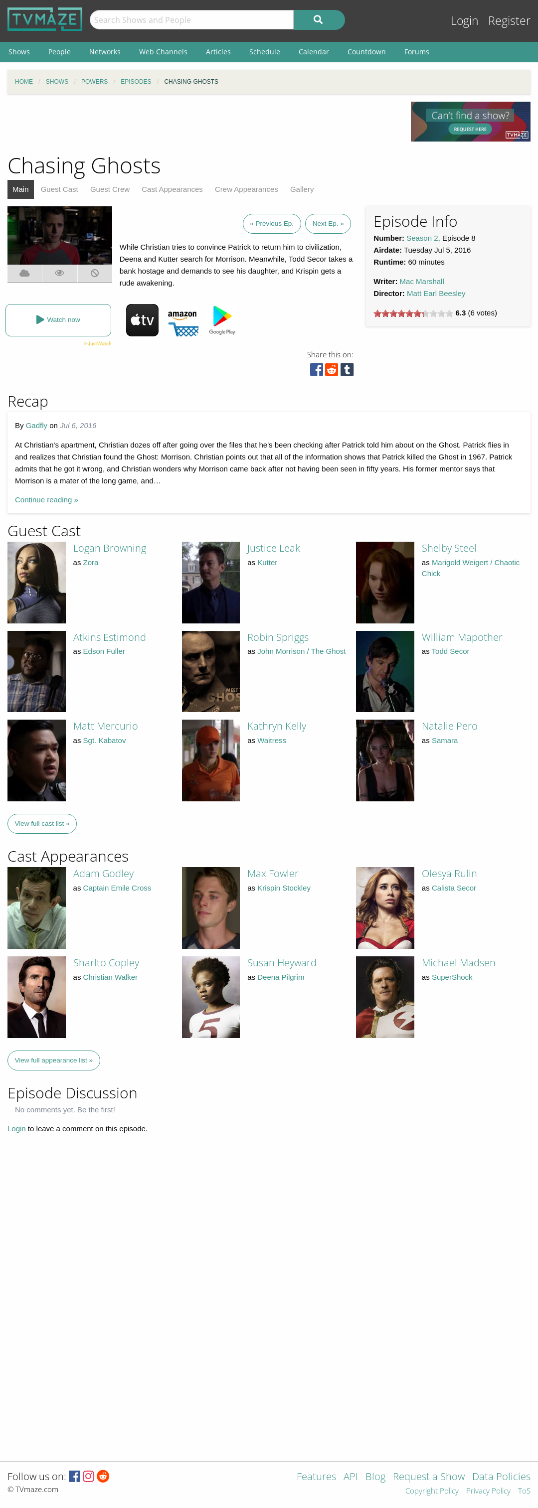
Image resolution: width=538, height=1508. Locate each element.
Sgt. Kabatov (104, 740)
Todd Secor (451, 651)
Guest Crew (110, 189)
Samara (445, 740)
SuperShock (452, 977)
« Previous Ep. (272, 223)
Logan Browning (109, 548)
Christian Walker (110, 977)
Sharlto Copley (106, 962)
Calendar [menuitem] (314, 51)
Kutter (267, 562)
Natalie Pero (450, 726)
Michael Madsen (459, 962)
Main (20, 189)
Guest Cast (59, 189)
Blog (375, 1477)
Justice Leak (273, 548)
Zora (91, 562)
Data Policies (501, 1477)
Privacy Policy (488, 1491)
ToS (524, 1491)
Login (465, 20)
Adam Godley (103, 873)
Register (509, 20)
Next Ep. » (328, 223)
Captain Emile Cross (117, 888)
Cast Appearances (172, 189)
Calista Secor (454, 888)
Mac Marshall (422, 281)
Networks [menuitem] (105, 51)
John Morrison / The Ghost (301, 651)
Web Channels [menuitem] (163, 51)
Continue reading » (46, 499)
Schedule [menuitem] (264, 51)
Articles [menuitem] (218, 51)
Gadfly (36, 425)
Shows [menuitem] (19, 51)
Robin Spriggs (278, 637)
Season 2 (422, 238)
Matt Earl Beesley (436, 293)
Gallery (302, 189)
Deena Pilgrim (280, 977)
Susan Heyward (282, 962)
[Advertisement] (201, 124)
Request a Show (429, 1477)
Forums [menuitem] (416, 51)
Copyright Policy (432, 1491)
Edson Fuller (104, 651)
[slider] (413, 313)
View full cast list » (42, 823)
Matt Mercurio (105, 726)
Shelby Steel (449, 548)
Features (316, 1477)
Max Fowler (273, 873)
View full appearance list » (54, 1060)
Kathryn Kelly (276, 726)
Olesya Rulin (449, 873)
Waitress (271, 740)
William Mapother (462, 637)
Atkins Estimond (109, 637)
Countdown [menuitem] (367, 51)
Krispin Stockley (284, 888)
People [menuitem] (59, 51)
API (351, 1477)
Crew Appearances (246, 189)
